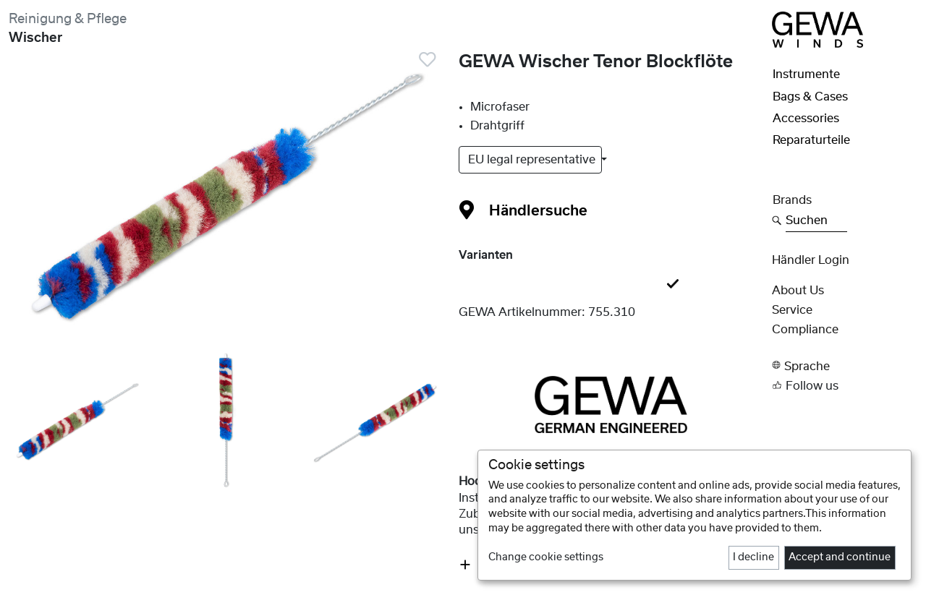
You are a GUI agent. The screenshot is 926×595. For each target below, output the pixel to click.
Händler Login (810, 260)
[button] (844, 365)
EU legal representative (533, 160)
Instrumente (806, 74)
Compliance (805, 329)
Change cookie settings (545, 557)
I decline (753, 557)
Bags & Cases (810, 97)
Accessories (806, 118)
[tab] (611, 284)
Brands (792, 200)
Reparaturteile (811, 140)
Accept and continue (840, 557)
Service (792, 310)
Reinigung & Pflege (68, 19)
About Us (798, 290)
